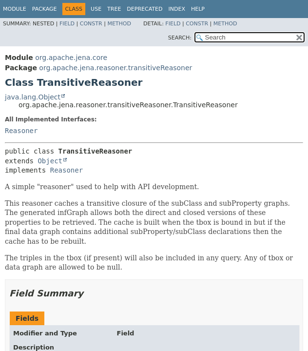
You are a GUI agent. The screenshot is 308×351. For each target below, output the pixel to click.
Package (44, 9)
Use (96, 9)
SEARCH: (180, 38)
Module (14, 9)
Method (119, 23)
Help (198, 9)
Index (176, 9)
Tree (114, 9)
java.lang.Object (32, 97)
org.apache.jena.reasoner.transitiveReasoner (115, 68)
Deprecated (144, 9)
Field (67, 23)
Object (50, 161)
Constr (91, 23)
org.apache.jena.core (71, 57)
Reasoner (21, 131)
